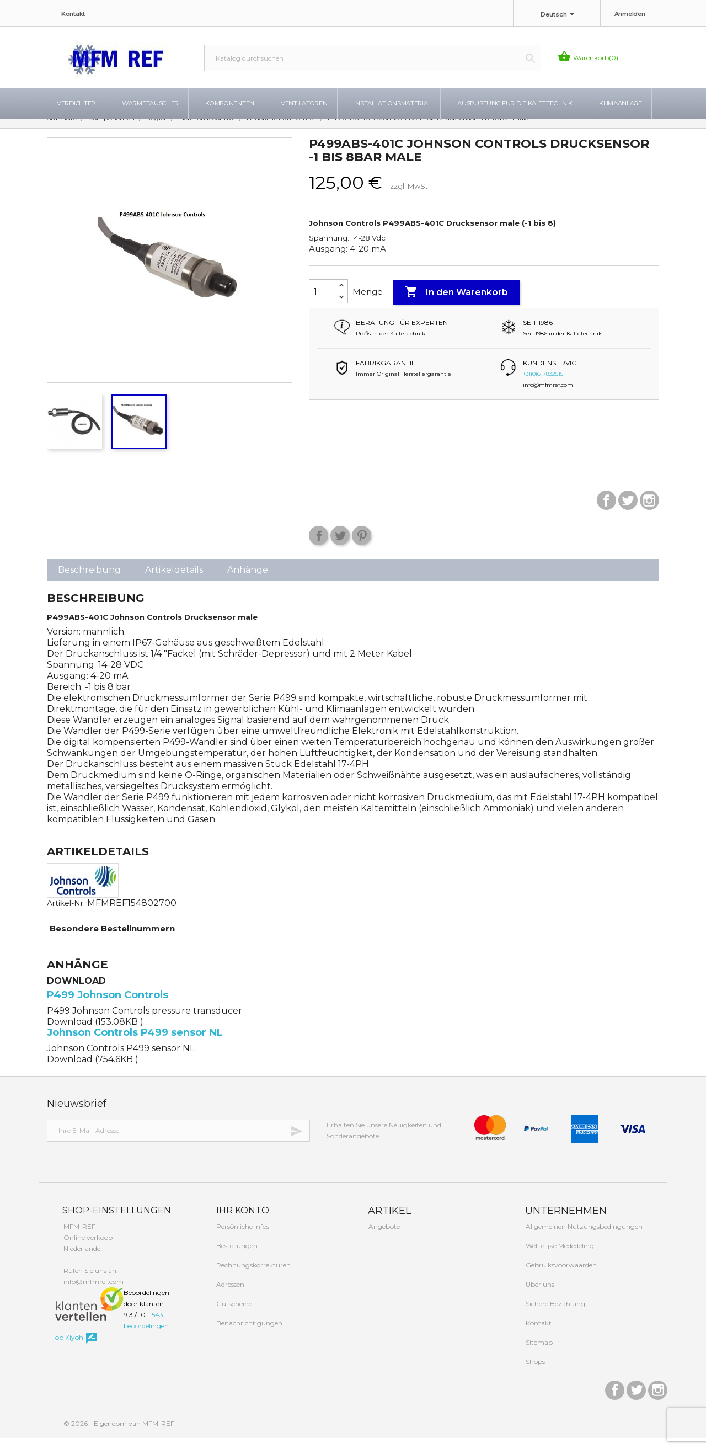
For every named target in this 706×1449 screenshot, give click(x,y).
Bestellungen (236, 1257)
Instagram (649, 511)
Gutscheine (233, 1315)
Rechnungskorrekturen (253, 1276)
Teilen (318, 546)
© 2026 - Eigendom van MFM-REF (118, 1434)
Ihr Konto (241, 1221)
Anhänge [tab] (247, 581)
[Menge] (322, 302)
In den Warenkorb (456, 303)
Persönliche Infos (242, 1237)
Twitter (628, 511)
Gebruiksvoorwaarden (560, 1276)
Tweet (340, 546)
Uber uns (539, 1295)
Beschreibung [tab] (89, 581)
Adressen (229, 1295)
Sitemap (538, 1353)
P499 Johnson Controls (107, 1006)
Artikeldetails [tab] (174, 581)
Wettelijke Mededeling (559, 1257)
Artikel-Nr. (66, 914)
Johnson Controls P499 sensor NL (135, 1043)
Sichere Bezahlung (554, 1315)
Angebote (383, 1237)
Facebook (606, 511)
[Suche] (372, 58)
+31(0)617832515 (543, 384)
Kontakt (73, 14)
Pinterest (361, 546)
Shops (534, 1372)
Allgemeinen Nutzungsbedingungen (583, 1237)
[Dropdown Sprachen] (560, 15)
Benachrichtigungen (248, 1334)
